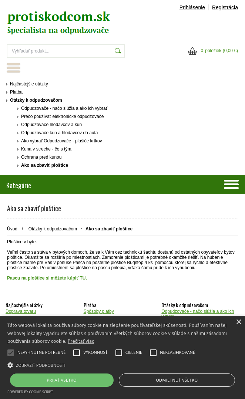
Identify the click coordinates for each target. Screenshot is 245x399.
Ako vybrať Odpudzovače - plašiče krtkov (61, 140)
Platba (16, 92)
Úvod (12, 228)
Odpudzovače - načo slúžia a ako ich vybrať (64, 108)
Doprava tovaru (21, 311)
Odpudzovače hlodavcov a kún (51, 124)
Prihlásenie (192, 7)
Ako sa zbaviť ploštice (44, 165)
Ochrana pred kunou (41, 157)
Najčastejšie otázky (29, 84)
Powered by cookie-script (30, 391)
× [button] (238, 322)
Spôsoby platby (99, 311)
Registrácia (225, 7)
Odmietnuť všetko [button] (177, 380)
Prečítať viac (81, 341)
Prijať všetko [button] (62, 380)
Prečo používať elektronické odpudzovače (62, 116)
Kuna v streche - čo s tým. (47, 149)
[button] (122, 364)
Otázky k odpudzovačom (36, 100)
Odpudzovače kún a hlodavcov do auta (59, 132)
